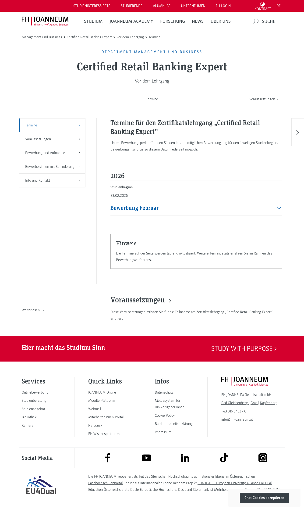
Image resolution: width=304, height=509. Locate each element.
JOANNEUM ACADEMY (131, 21)
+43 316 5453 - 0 (233, 411)
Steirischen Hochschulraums (172, 476)
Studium (93, 21)
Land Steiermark (197, 489)
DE (278, 6)
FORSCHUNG (172, 21)
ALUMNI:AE (161, 6)
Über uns (221, 21)
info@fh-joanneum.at (237, 419)
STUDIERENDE (131, 6)
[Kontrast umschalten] (263, 6)
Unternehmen (193, 6)
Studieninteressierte (91, 6)
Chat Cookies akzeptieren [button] (264, 497)
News (198, 21)
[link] (41, 392)
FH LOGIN (223, 6)
